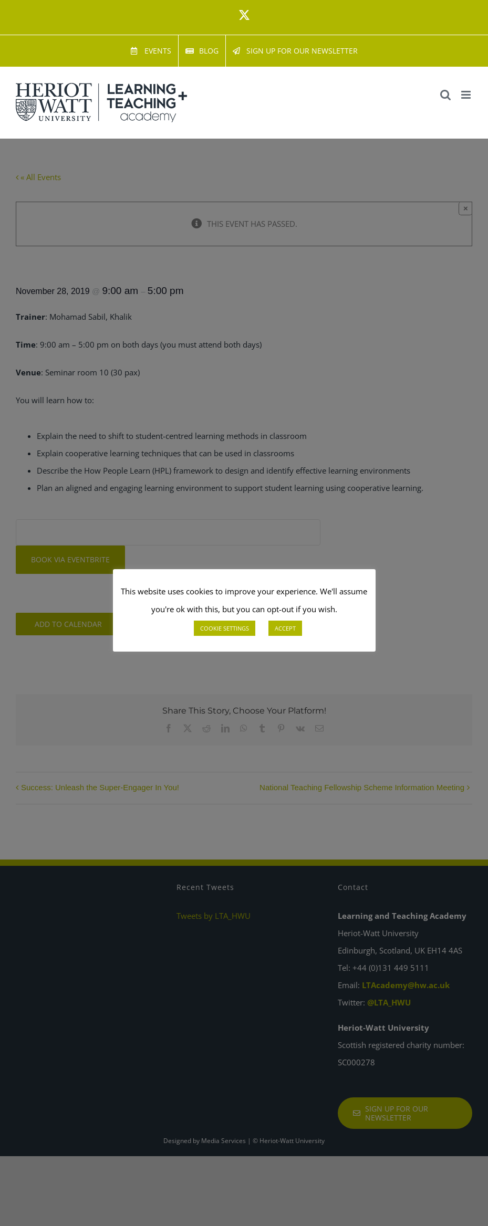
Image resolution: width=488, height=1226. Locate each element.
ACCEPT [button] (285, 628)
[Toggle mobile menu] (466, 94)
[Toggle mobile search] (445, 94)
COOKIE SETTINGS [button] (224, 628)
